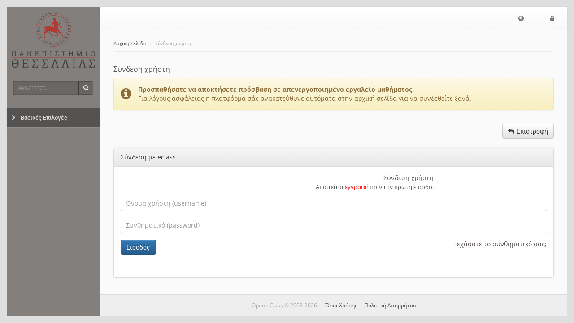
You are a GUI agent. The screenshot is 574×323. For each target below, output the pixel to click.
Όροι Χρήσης (341, 305)
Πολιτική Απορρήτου (390, 305)
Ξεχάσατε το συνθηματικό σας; (500, 244)
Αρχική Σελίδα (129, 44)
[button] (521, 18)
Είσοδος (138, 247)
